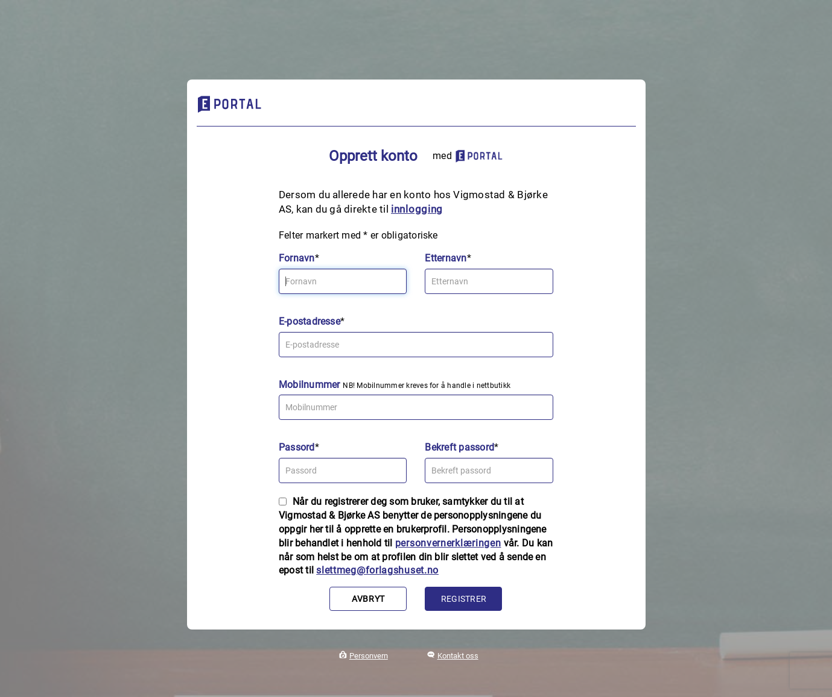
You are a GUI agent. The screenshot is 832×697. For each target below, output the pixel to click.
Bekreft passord (459, 447)
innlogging (417, 209)
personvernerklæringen (448, 543)
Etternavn (445, 258)
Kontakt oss (457, 655)
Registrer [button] (463, 599)
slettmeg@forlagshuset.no (377, 570)
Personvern (368, 655)
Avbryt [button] (368, 599)
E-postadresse (309, 321)
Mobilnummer (309, 384)
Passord (297, 447)
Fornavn (297, 258)
